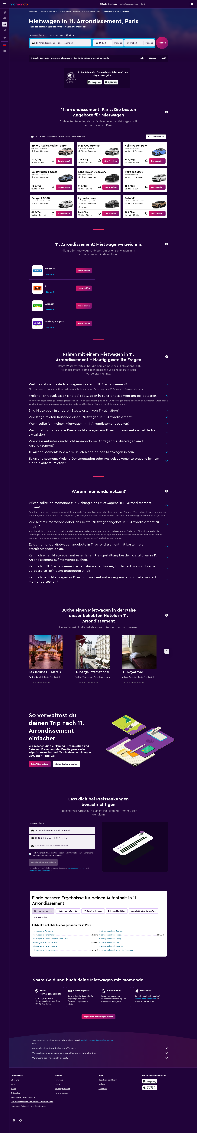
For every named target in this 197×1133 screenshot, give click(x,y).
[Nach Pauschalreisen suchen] (4, 30)
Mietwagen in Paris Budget (115, 931)
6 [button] (74, 75)
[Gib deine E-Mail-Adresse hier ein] (69, 846)
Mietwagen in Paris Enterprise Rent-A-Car (55, 939)
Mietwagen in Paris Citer (114, 943)
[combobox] (41, 35)
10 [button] (54, 82)
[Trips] (4, 37)
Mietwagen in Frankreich (54, 11)
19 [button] (68, 88)
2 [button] (94, 68)
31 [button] (55, 101)
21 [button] (81, 88)
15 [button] (87, 82)
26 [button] (67, 95)
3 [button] (54, 75)
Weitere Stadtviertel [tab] (98, 911)
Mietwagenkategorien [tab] (73, 911)
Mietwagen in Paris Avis (47, 931)
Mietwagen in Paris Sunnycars (50, 946)
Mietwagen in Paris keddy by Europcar (121, 950)
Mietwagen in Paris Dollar (48, 935)
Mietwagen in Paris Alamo (48, 950)
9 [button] (94, 75)
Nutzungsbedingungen (81, 868)
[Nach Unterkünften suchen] (4, 18)
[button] (5, 4)
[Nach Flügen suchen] (4, 12)
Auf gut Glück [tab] (45, 917)
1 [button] (87, 68)
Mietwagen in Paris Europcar (49, 943)
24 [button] (54, 95)
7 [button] (80, 75)
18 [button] (61, 88)
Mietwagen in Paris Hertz (114, 935)
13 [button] (74, 82)
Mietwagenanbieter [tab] (48, 911)
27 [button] (74, 95)
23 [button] (94, 88)
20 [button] (74, 88)
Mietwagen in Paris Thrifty (115, 939)
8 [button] (87, 75)
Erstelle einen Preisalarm (150, 999)
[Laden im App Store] (157, 1087)
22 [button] (87, 88)
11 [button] (61, 82)
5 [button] (67, 75)
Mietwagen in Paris (98, 11)
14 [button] (81, 82)
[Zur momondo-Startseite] (19, 4)
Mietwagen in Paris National (116, 946)
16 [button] (94, 82)
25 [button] (61, 95)
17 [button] (55, 88)
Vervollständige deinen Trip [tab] (148, 911)
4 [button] (61, 75)
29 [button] (87, 95)
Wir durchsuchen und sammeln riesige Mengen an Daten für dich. (104, 1053)
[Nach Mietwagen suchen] (4, 24)
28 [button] (81, 95)
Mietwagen (38, 11)
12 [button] (68, 82)
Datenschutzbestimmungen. (44, 870)
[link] (68, 161)
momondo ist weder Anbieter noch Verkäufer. (104, 1048)
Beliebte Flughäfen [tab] (121, 911)
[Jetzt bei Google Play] (157, 1081)
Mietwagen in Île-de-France (77, 11)
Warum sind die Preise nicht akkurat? (104, 1058)
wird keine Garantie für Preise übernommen (101, 1040)
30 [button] (94, 95)
